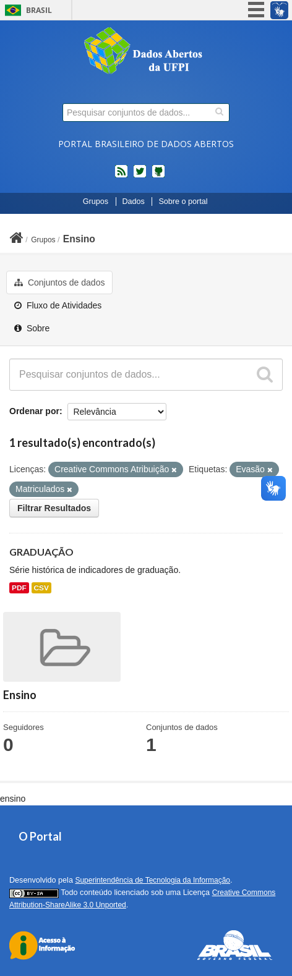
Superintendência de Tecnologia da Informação (152, 880)
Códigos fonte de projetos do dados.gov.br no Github (158, 176)
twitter (140, 176)
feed (121, 176)
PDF (19, 587)
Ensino (79, 239)
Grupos (95, 201)
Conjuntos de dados (59, 282)
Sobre (31, 328)
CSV (41, 587)
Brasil (39, 10)
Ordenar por (34, 411)
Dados (133, 201)
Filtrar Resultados (54, 508)
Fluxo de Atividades (57, 305)
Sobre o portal (182, 201)
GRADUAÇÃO (41, 552)
